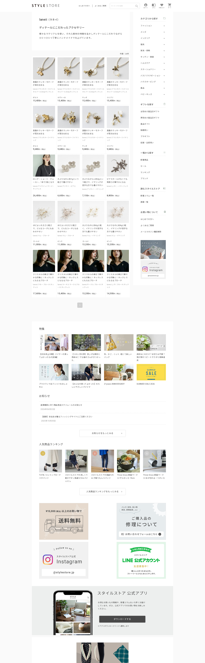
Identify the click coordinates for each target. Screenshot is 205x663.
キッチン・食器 (147, 57)
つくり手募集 (81, 647)
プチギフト (145, 136)
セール (143, 166)
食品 (142, 88)
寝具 (142, 44)
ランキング (145, 172)
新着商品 (144, 160)
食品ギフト (145, 124)
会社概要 (118, 653)
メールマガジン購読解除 (151, 232)
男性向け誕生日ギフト (150, 118)
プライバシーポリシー (48, 653)
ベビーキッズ (146, 94)
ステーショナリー (148, 69)
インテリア (145, 38)
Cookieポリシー (88, 653)
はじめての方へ (84, 6)
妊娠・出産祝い (147, 143)
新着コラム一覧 (147, 196)
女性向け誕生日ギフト (150, 111)
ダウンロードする (122, 566)
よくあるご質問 (100, 6)
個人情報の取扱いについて (70, 653)
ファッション (146, 26)
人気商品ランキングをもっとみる (102, 491)
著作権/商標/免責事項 (41, 656)
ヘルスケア (145, 63)
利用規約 (35, 653)
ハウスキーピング (148, 82)
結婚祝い (144, 130)
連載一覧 (144, 202)
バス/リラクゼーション (150, 76)
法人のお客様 (68, 647)
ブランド (144, 178)
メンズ (143, 32)
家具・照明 (145, 51)
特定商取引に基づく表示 (105, 653)
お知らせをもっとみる (102, 433)
